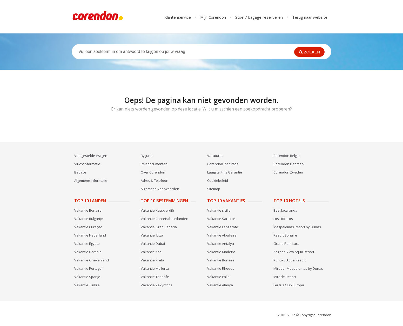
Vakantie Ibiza (152, 235)
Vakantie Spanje (87, 276)
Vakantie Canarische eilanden (164, 218)
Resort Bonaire (285, 235)
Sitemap (213, 188)
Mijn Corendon (213, 17)
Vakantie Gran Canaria (159, 227)
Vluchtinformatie (87, 164)
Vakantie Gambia (88, 251)
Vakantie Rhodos (220, 268)
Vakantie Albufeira (222, 235)
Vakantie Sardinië (221, 218)
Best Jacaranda (285, 210)
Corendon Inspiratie (223, 164)
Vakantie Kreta (152, 260)
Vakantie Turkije (87, 285)
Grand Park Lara (286, 243)
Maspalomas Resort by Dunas (297, 227)
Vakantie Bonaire (88, 210)
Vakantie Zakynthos (156, 285)
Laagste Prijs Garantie (224, 172)
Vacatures (215, 155)
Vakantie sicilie (219, 210)
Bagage (80, 172)
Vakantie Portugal (88, 268)
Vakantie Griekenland (91, 260)
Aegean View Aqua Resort (293, 251)
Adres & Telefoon (154, 180)
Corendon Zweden (288, 172)
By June (146, 155)
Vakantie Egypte (87, 243)
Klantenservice (177, 17)
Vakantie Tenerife (155, 276)
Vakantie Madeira (221, 251)
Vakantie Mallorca (155, 268)
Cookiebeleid (217, 180)
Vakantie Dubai (153, 243)
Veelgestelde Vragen (90, 155)
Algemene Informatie (90, 180)
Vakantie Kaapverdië (157, 210)
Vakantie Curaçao (88, 227)
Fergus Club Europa (288, 285)
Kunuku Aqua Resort (289, 260)
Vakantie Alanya (220, 285)
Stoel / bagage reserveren (259, 17)
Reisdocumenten (154, 164)
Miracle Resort (284, 276)
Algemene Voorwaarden (160, 188)
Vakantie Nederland (90, 235)
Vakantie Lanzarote (222, 227)
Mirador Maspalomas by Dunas (298, 268)
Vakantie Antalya (220, 243)
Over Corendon (153, 172)
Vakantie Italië (218, 276)
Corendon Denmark (289, 164)
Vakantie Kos (151, 251)
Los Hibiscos (283, 218)
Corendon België (286, 155)
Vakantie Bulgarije (88, 218)
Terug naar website (309, 17)
